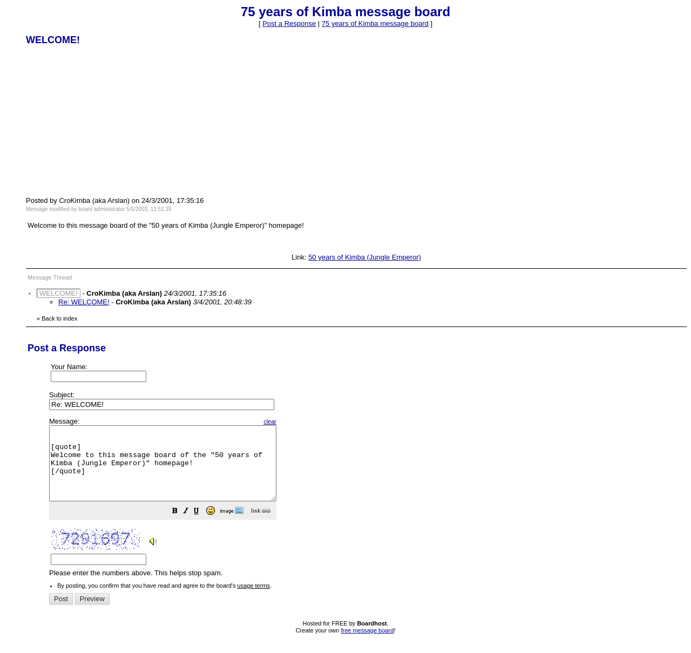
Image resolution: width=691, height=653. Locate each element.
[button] (202, 527)
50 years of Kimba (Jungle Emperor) (364, 257)
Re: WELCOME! (84, 302)
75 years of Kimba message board (375, 23)
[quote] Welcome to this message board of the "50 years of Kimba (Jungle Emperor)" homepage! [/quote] (176, 470)
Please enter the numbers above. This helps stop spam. (363, 505)
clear (296, 421)
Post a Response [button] (289, 23)
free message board (367, 645)
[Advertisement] (107, 120)
